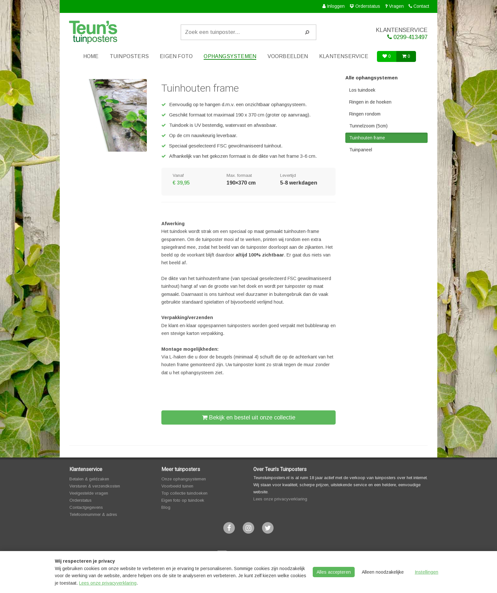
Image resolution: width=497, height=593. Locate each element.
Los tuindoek (362, 90)
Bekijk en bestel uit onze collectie (248, 417)
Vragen (396, 6)
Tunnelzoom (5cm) (368, 125)
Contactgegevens (86, 507)
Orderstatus (367, 6)
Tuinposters (129, 56)
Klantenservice (343, 56)
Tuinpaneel (360, 149)
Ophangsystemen (230, 56)
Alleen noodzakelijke (383, 572)
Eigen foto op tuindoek (182, 500)
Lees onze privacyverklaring (280, 499)
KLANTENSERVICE (389, 34)
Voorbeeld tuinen (177, 486)
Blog (165, 507)
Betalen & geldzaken (89, 479)
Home (91, 56)
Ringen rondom (364, 113)
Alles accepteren (334, 572)
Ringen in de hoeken (370, 102)
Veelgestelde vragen (88, 493)
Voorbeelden (288, 56)
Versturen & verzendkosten (94, 486)
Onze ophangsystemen (183, 479)
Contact (421, 6)
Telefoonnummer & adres (93, 514)
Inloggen (336, 6)
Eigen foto (176, 56)
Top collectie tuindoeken (184, 493)
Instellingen (426, 572)
